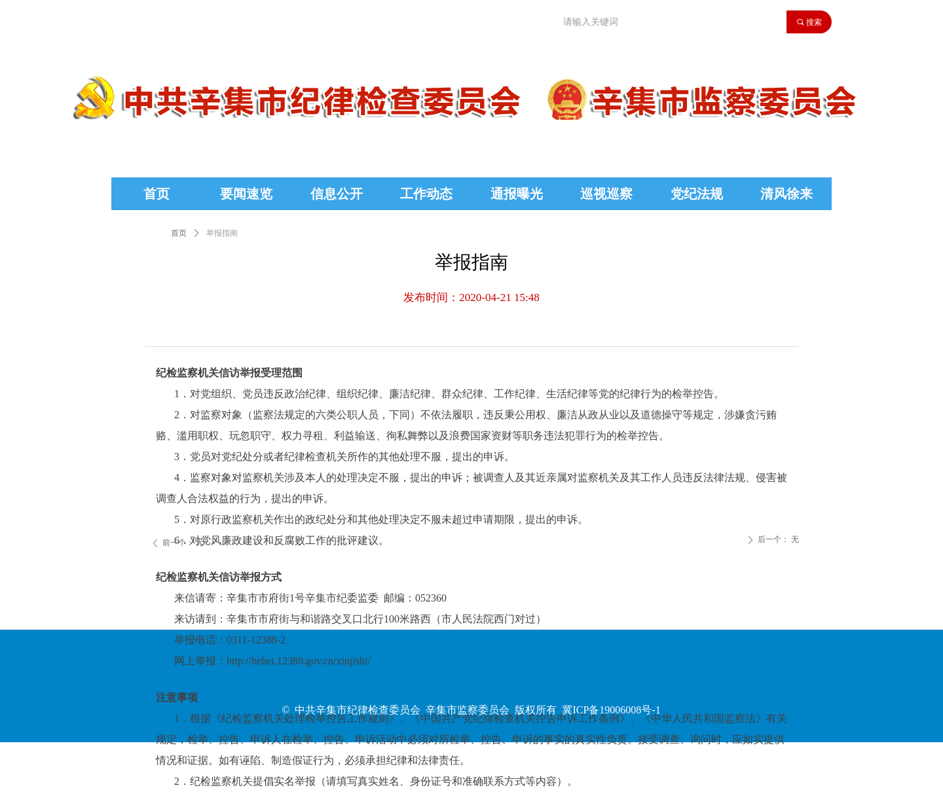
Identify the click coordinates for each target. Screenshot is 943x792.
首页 (179, 233)
